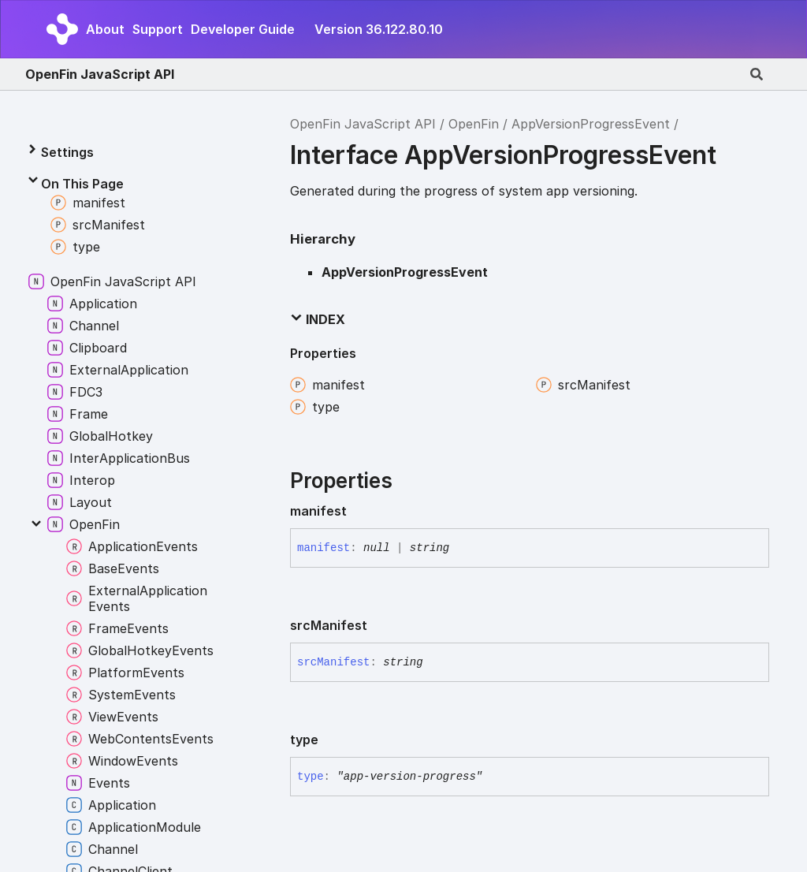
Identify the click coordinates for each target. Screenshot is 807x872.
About (105, 29)
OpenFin (473, 124)
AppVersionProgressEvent (590, 124)
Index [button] (317, 319)
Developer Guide (243, 29)
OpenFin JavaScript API (99, 74)
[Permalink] (359, 511)
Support (157, 29)
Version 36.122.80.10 (378, 29)
